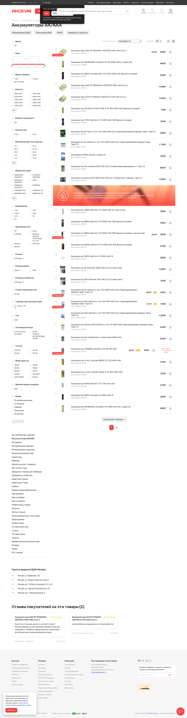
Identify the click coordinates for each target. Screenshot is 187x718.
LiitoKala (16, 234)
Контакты (170, 2)
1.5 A (33, 146)
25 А (33, 152)
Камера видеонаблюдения (24, 490)
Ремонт (91, 2)
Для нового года (19, 468)
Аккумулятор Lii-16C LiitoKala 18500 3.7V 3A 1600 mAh (96, 360)
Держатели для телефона (24, 464)
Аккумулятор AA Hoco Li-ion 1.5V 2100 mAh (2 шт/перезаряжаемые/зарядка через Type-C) (113, 131)
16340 (33, 365)
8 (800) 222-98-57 (19, 2)
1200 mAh (35, 94)
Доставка (117, 2)
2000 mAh (35, 97)
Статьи (68, 681)
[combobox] (48, 2)
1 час (15, 79)
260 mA (16, 350)
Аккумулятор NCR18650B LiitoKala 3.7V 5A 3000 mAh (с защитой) (101, 62)
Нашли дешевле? (45, 691)
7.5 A (33, 158)
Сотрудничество (72, 671)
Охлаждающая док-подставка (26, 516)
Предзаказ (18, 410)
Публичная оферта (46, 678)
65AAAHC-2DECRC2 (17, 181)
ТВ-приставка (18, 534)
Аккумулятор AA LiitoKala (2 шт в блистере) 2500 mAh (96, 337)
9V (14, 219)
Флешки (15, 545)
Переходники (18, 519)
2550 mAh (17, 103)
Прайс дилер (17, 684)
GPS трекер (17, 552)
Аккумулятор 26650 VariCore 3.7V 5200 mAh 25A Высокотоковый (101, 245)
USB (33, 270)
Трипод (15, 538)
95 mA (34, 353)
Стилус (15, 530)
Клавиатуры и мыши (21, 505)
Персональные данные (48, 688)
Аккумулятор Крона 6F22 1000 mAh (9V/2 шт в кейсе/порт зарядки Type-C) (106, 178)
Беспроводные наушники (23, 449)
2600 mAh (35, 103)
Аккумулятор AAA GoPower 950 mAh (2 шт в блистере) (96, 279)
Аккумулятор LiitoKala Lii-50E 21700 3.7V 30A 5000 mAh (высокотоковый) (105, 108)
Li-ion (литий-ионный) (19, 333)
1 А (14, 146)
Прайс (14, 681)
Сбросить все (18, 421)
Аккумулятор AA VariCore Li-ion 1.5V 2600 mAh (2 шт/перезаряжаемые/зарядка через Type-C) (104, 291)
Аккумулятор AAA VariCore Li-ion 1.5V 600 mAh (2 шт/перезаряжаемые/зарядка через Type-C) (104, 302)
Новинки (17, 407)
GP (14, 46)
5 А (14, 158)
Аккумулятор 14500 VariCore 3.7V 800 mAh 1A (92, 256)
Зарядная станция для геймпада (27, 472)
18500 (34, 368)
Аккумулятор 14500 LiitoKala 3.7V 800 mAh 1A (92, 395)
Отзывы (68, 668)
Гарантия (135, 2)
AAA (15, 320)
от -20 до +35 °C (19, 307)
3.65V (15, 213)
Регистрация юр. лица (74, 675)
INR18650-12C (19, 193)
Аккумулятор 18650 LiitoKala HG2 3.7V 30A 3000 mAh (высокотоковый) (104, 74)
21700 (33, 371)
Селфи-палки (18, 523)
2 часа (34, 79)
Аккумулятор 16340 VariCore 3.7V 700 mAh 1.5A (93, 383)
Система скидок (147, 2)
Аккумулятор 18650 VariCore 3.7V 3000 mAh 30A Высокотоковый (101, 221)
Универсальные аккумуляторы (26, 541)
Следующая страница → (114, 419)
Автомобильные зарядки (23, 435)
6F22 (33, 180)
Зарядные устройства (78, 33)
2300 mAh (17, 100)
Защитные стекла (20, 482)
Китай (15, 294)
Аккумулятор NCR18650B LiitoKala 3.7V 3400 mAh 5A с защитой (101, 407)
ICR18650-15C (19, 190)
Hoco (33, 231)
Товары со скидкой (20, 671)
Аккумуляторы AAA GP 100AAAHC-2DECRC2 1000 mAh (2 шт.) (99, 85)
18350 (15, 368)
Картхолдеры (18, 497)
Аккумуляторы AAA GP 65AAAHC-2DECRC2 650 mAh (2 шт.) (98, 50)
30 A (33, 155)
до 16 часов (18, 82)
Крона (16, 247)
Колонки (16, 508)
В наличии (17, 414)
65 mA (34, 350)
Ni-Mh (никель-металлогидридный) (37, 335)
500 (15, 389)
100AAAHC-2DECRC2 (18, 176)
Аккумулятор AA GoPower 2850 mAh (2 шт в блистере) (96, 268)
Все (14, 110)
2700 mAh (17, 106)
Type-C (16, 270)
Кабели (15, 486)
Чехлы (14, 549)
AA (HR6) (35, 374)
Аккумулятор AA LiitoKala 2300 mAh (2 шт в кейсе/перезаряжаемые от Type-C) (108, 166)
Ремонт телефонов (20, 665)
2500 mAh (35, 100)
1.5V (33, 210)
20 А (15, 152)
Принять (11, 710)
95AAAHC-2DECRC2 (17, 186)
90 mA (15, 353)
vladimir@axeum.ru (98, 672)
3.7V (15, 216)
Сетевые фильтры (20, 527)
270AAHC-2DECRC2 (35, 176)
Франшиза (160, 2)
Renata (16, 244)
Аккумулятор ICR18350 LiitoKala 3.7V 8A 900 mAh (94, 349)
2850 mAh (35, 106)
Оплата (126, 2)
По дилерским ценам (22, 400)
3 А (14, 155)
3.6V (33, 213)
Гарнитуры (17, 457)
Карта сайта (43, 698)
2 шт (15, 134)
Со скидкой (18, 404)
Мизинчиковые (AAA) (21, 33)
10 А (15, 149)
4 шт (33, 134)
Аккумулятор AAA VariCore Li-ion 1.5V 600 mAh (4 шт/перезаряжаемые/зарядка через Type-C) (111, 314)
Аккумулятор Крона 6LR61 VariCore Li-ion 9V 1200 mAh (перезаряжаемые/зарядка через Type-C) (112, 325)
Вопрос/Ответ (44, 684)
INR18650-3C (36, 193)
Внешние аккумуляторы (23, 453)
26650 (16, 374)
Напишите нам (152, 713)
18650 (59, 33)
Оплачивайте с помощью (69, 713)
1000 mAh (17, 94)
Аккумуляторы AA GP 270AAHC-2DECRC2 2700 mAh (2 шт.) (98, 97)
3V (32, 216)
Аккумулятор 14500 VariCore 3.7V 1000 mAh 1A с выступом (98, 210)
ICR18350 (35, 185)
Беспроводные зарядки (23, 446)
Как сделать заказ (104, 2)
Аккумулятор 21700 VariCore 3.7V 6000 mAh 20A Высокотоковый (101, 120)
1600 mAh (17, 97)
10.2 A (33, 149)
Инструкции (70, 678)
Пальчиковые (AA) (43, 33)
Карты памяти (18, 501)
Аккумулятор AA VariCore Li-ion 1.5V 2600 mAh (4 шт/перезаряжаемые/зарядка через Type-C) (111, 143)
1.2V (15, 210)
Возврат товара (44, 694)
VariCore (35, 244)
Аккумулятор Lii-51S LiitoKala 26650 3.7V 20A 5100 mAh (97, 372)
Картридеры (18, 494)
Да (46, 13)
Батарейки (17, 442)
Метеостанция (18, 512)
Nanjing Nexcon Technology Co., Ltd (36, 237)
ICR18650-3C (36, 190)
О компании (70, 665)
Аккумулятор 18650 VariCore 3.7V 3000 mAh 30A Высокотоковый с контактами (108, 233)
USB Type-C (18, 258)
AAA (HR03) (18, 377)
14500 (15, 365)
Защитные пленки (20, 479)
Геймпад (15, 460)
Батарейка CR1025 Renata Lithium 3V (88, 155)
